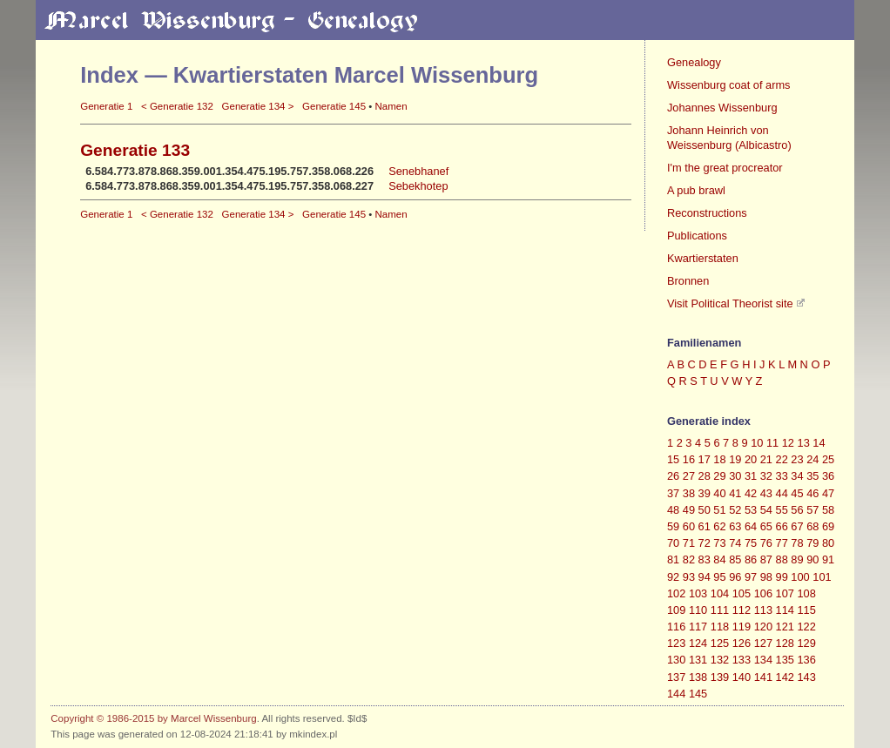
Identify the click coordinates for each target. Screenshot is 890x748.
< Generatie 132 (177, 106)
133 (741, 659)
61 (704, 526)
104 (720, 593)
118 (720, 626)
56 (797, 509)
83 (704, 559)
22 (782, 459)
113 (763, 610)
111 (720, 610)
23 (797, 459)
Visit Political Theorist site (730, 303)
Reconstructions (707, 212)
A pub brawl (696, 190)
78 (797, 542)
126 (741, 643)
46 (812, 493)
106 (763, 593)
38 (689, 493)
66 (782, 526)
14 (818, 442)
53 (751, 509)
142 (785, 677)
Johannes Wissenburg (722, 107)
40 (719, 493)
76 (766, 542)
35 (812, 475)
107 (785, 593)
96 (735, 576)
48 (673, 509)
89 (797, 559)
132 (720, 659)
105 (741, 593)
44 (782, 493)
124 (698, 643)
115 (807, 610)
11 (772, 442)
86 (751, 559)
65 (766, 526)
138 (698, 677)
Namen (390, 106)
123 (676, 643)
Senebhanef (418, 171)
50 (704, 509)
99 (782, 576)
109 (676, 610)
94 (704, 576)
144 (676, 693)
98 (766, 576)
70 (673, 542)
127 (763, 643)
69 (828, 526)
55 (782, 509)
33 (782, 475)
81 (673, 559)
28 (704, 475)
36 (828, 475)
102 (676, 593)
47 (828, 493)
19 (735, 459)
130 (676, 659)
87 (766, 559)
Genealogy (694, 62)
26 (673, 475)
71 (689, 542)
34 (797, 475)
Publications (697, 235)
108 (807, 593)
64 (751, 526)
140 (741, 677)
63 (735, 526)
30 (735, 475)
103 (698, 593)
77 (782, 542)
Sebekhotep (418, 185)
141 (763, 677)
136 (807, 659)
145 (698, 693)
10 (757, 442)
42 (751, 493)
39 (704, 493)
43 (766, 493)
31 (751, 475)
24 (812, 459)
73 (719, 542)
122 (807, 626)
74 (735, 542)
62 (719, 526)
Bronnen (688, 280)
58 (828, 509)
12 (788, 442)
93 (689, 576)
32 (766, 475)
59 (673, 526)
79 (812, 542)
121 (785, 626)
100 (800, 576)
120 (763, 626)
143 (807, 677)
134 (763, 659)
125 (720, 643)
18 (719, 459)
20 (751, 459)
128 (785, 643)
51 (719, 509)
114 (785, 610)
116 (676, 626)
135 (785, 659)
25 (828, 459)
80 (828, 542)
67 (797, 526)
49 (689, 509)
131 (698, 659)
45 (797, 493)
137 (676, 677)
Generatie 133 (135, 150)
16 (689, 459)
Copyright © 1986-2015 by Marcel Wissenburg (153, 718)
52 (735, 509)
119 (741, 626)
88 (782, 559)
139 (720, 677)
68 (812, 526)
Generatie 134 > (258, 106)
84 (719, 559)
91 (828, 559)
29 (719, 475)
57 (812, 509)
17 (704, 459)
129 (807, 643)
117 (698, 626)
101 (821, 576)
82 (689, 559)
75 (751, 542)
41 (735, 493)
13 (804, 442)
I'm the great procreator (725, 167)
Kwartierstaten (702, 258)
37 (673, 493)
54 (766, 509)
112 (741, 610)
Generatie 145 (334, 106)
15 (673, 459)
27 (689, 475)
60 (689, 526)
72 (704, 542)
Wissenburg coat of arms (729, 84)
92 (673, 576)
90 (812, 559)
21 (766, 459)
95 (719, 576)
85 (735, 559)
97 (751, 576)
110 (698, 610)
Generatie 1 (106, 106)
